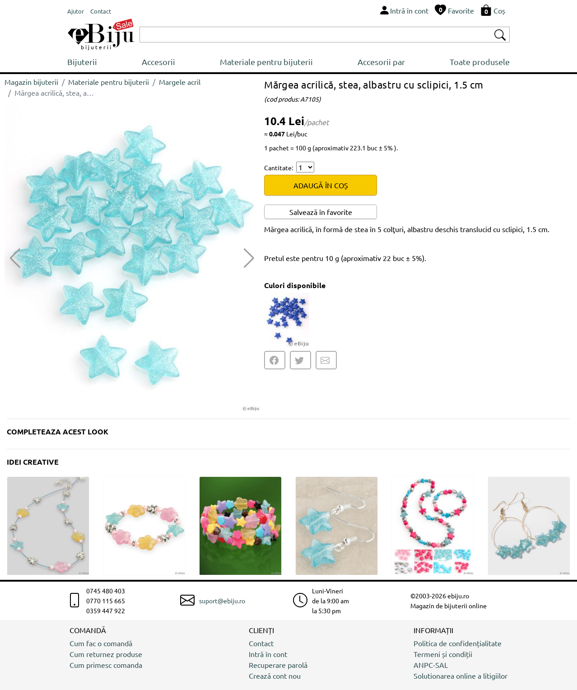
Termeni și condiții (443, 653)
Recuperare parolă (278, 664)
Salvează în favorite (320, 211)
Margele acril (179, 81)
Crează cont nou (275, 675)
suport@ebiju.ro (222, 601)
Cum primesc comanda (106, 664)
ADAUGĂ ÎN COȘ (320, 185)
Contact (261, 643)
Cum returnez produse (106, 653)
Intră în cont (268, 653)
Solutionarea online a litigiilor (460, 675)
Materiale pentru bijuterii (266, 61)
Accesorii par (381, 61)
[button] (249, 258)
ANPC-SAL (431, 664)
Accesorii (158, 61)
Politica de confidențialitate (458, 643)
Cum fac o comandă (101, 643)
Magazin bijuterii (31, 81)
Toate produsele (480, 61)
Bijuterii (82, 61)
